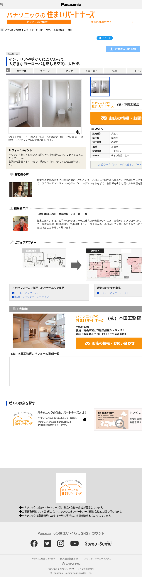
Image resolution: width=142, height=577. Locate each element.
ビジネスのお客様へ (38, 22)
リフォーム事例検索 (55, 29)
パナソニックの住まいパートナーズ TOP (24, 29)
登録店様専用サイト (102, 22)
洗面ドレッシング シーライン (32, 296)
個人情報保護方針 (69, 558)
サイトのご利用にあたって (43, 558)
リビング (68, 70)
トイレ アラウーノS (26, 293)
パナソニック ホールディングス (96, 558)
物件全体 (21, 70)
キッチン (45, 70)
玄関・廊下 (91, 70)
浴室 (114, 70)
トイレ (138, 70)
